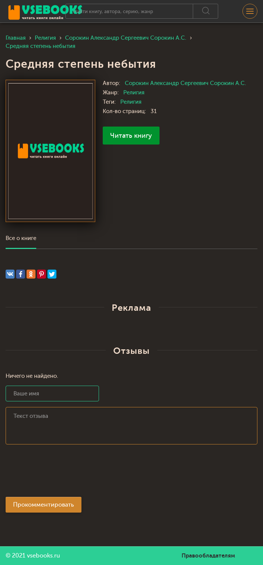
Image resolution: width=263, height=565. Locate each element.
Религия (134, 92)
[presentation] (62, 472)
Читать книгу (131, 135)
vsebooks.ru (43, 555)
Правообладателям (208, 555)
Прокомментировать (43, 504)
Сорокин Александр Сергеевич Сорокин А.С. (185, 83)
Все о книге (21, 238)
